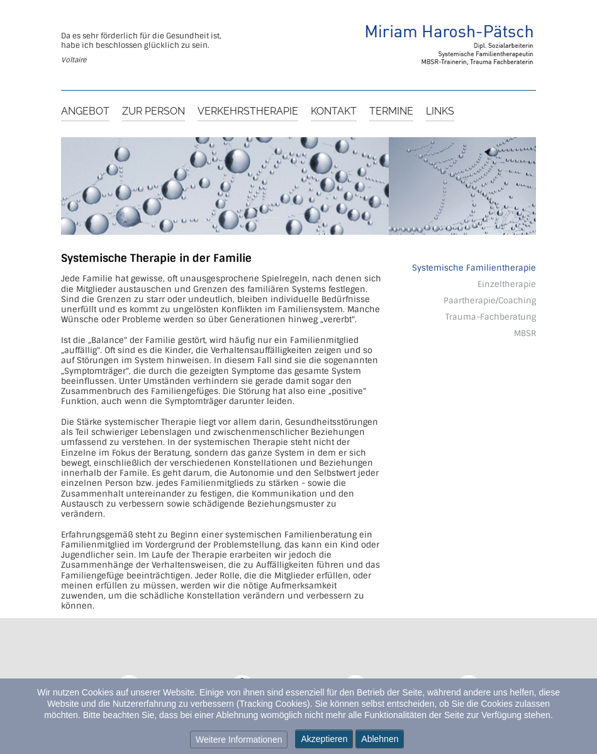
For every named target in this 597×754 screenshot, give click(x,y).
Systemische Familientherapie (474, 267)
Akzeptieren (324, 739)
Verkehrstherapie (248, 111)
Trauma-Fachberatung (490, 317)
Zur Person (153, 111)
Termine (391, 111)
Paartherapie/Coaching (490, 300)
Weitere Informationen (239, 739)
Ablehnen (379, 739)
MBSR (525, 333)
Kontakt (334, 111)
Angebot (85, 111)
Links (440, 111)
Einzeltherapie (506, 284)
